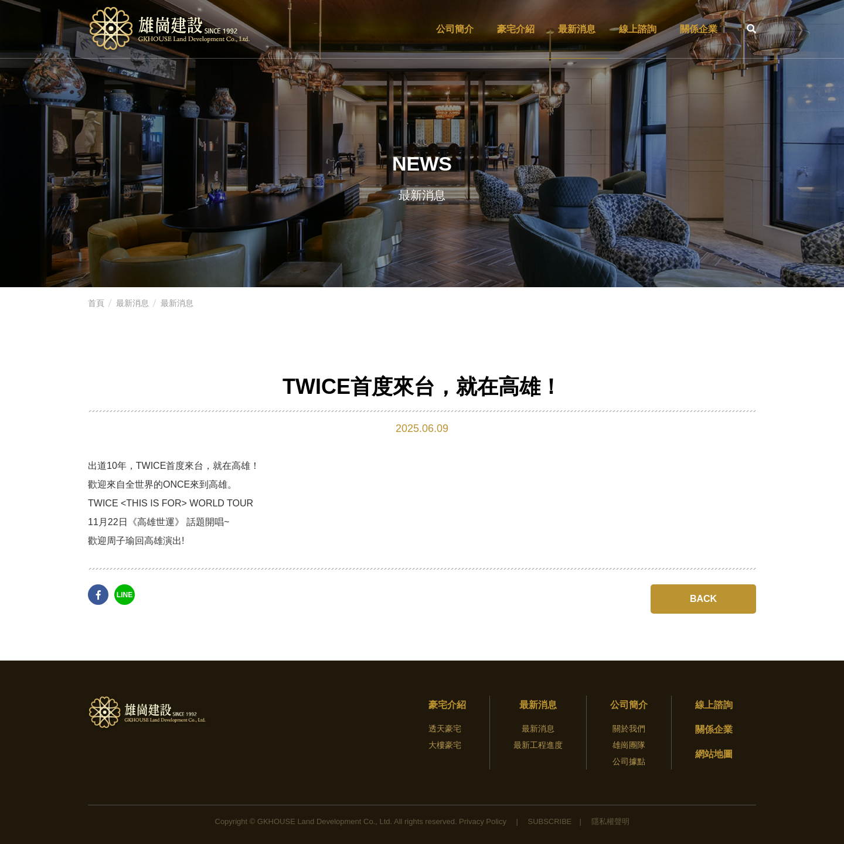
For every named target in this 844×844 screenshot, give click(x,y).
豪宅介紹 (516, 29)
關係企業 (698, 29)
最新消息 (576, 29)
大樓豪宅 (444, 745)
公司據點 (628, 761)
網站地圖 (714, 754)
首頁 (96, 303)
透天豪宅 (444, 728)
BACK (703, 599)
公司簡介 (455, 29)
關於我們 (628, 728)
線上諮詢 (637, 29)
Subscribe (549, 821)
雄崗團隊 (628, 745)
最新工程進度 (538, 745)
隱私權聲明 (610, 821)
